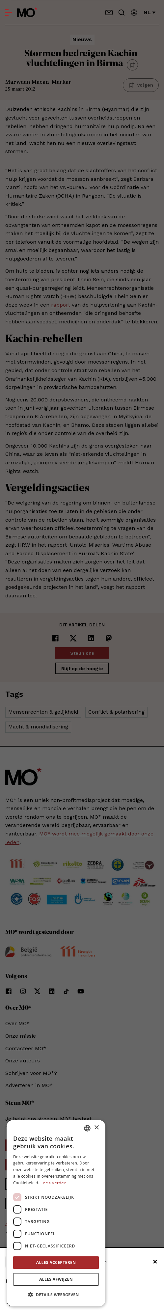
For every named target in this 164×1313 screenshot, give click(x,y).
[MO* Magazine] (27, 12)
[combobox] (87, 1128)
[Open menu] (8, 12)
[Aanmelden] (134, 12)
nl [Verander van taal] (149, 12)
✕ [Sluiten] (154, 1261)
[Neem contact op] (109, 12)
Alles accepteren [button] (56, 1262)
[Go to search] (121, 12)
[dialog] (56, 1213)
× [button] (96, 1127)
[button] (56, 1295)
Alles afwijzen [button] (56, 1279)
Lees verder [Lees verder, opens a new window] (53, 1183)
